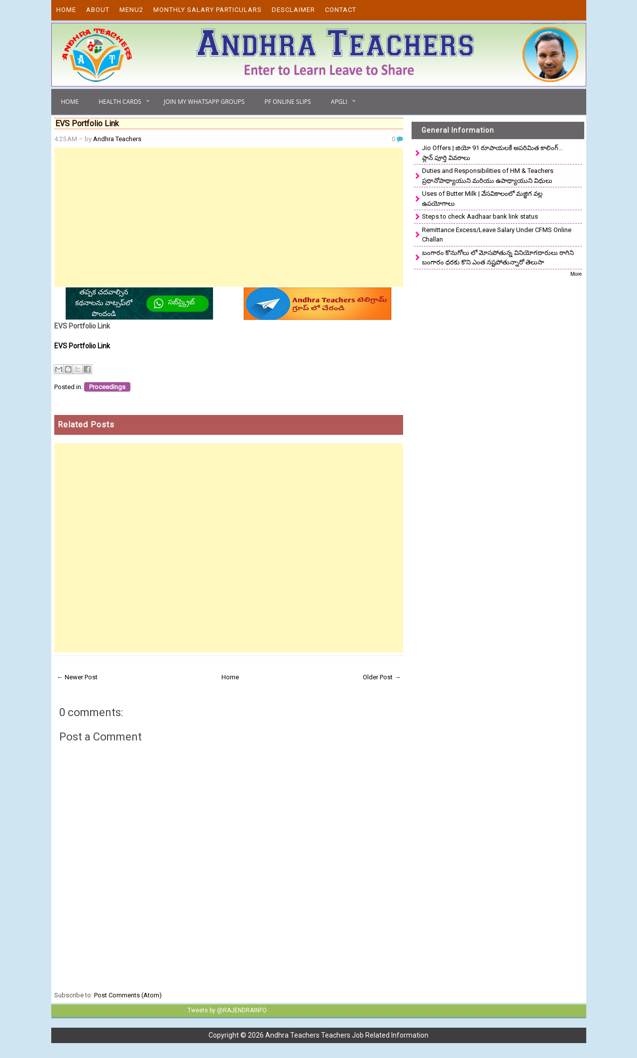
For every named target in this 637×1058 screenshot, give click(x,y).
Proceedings (107, 387)
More (576, 274)
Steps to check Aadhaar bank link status (480, 216)
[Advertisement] (229, 217)
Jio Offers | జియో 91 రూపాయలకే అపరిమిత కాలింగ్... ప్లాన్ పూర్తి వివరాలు (492, 153)
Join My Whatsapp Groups (204, 101)
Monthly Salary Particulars (207, 9)
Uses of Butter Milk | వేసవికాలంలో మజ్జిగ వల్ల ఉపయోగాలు (482, 198)
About (97, 9)
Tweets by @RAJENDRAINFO (227, 1010)
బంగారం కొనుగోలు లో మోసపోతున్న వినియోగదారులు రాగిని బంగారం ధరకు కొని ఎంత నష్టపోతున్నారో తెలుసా (498, 257)
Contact (340, 9)
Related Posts (86, 424)
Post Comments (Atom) (128, 995)
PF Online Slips (287, 101)
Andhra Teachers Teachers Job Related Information (346, 1035)
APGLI (339, 101)
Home (66, 9)
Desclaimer (293, 9)
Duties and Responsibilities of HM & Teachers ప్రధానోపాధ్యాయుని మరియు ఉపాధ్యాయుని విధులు (487, 175)
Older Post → (382, 677)
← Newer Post (77, 677)
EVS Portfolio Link (82, 346)
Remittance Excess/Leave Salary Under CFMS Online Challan (496, 235)
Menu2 (131, 9)
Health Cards (120, 101)
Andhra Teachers (117, 139)
